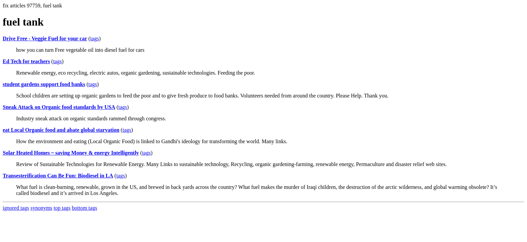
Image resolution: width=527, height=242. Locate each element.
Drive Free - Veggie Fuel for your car (45, 38)
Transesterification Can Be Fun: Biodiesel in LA (58, 175)
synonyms (41, 208)
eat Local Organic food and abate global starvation (61, 130)
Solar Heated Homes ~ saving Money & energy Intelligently (71, 153)
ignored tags (16, 208)
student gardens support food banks (44, 84)
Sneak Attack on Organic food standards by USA (59, 107)
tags (94, 38)
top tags (62, 208)
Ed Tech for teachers (26, 61)
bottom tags (84, 208)
